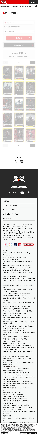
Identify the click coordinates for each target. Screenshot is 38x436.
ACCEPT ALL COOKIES (23, 433)
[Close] (36, 424)
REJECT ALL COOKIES (32, 433)
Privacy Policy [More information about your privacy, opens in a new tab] (9, 431)
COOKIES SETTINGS (4, 433)
